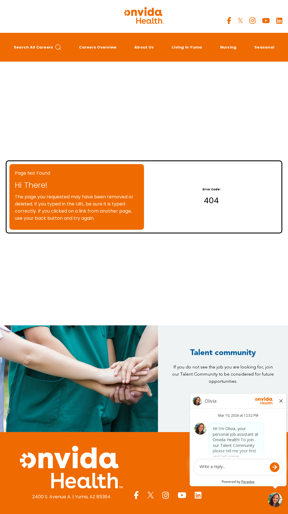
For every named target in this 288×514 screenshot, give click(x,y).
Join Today (223, 402)
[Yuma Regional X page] (240, 20)
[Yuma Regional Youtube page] (266, 20)
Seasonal (264, 47)
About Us (144, 47)
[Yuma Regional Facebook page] (229, 20)
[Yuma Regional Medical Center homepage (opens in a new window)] (71, 468)
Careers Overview (97, 47)
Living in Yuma (187, 47)
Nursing (228, 47)
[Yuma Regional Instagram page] (252, 20)
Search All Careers (37, 47)
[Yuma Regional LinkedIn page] (279, 20)
